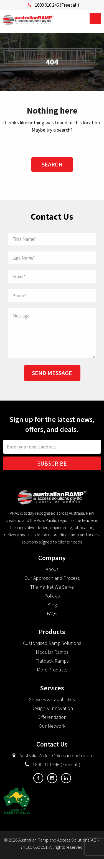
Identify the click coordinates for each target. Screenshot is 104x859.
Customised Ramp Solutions (52, 643)
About (52, 569)
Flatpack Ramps (52, 661)
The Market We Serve (52, 587)
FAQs (52, 613)
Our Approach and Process (52, 578)
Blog (52, 604)
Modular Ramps (52, 652)
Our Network (52, 726)
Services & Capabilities (52, 699)
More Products (52, 669)
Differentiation (52, 717)
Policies (52, 596)
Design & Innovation (52, 708)
